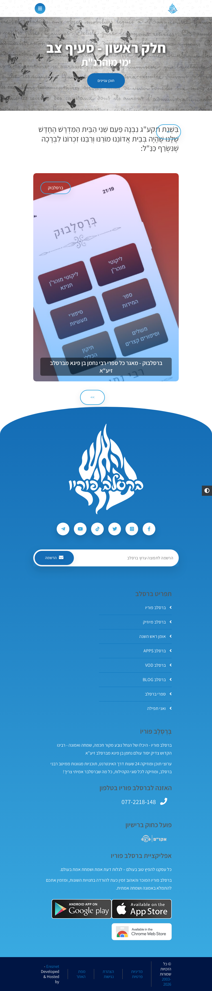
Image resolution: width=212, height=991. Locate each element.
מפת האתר (80, 974)
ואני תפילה (159, 708)
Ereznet (52, 966)
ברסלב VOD (158, 665)
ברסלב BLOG (157, 680)
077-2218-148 (139, 802)
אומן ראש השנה (155, 636)
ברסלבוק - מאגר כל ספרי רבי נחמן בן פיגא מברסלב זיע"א (106, 366)
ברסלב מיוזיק (157, 622)
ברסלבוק (55, 188)
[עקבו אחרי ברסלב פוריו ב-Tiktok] (97, 529)
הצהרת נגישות (108, 974)
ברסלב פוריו (158, 607)
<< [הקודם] (169, 131)
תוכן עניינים (106, 80)
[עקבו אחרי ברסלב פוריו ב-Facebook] (149, 529)
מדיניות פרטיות (137, 974)
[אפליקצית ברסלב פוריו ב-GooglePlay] (82, 909)
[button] (207, 491)
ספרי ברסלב (158, 694)
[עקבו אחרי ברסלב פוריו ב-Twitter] (114, 529)
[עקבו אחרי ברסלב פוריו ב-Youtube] (80, 529)
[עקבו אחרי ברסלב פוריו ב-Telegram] (63, 529)
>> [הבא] (92, 397)
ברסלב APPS (157, 651)
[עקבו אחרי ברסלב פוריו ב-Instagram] (131, 529)
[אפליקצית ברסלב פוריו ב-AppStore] (142, 909)
